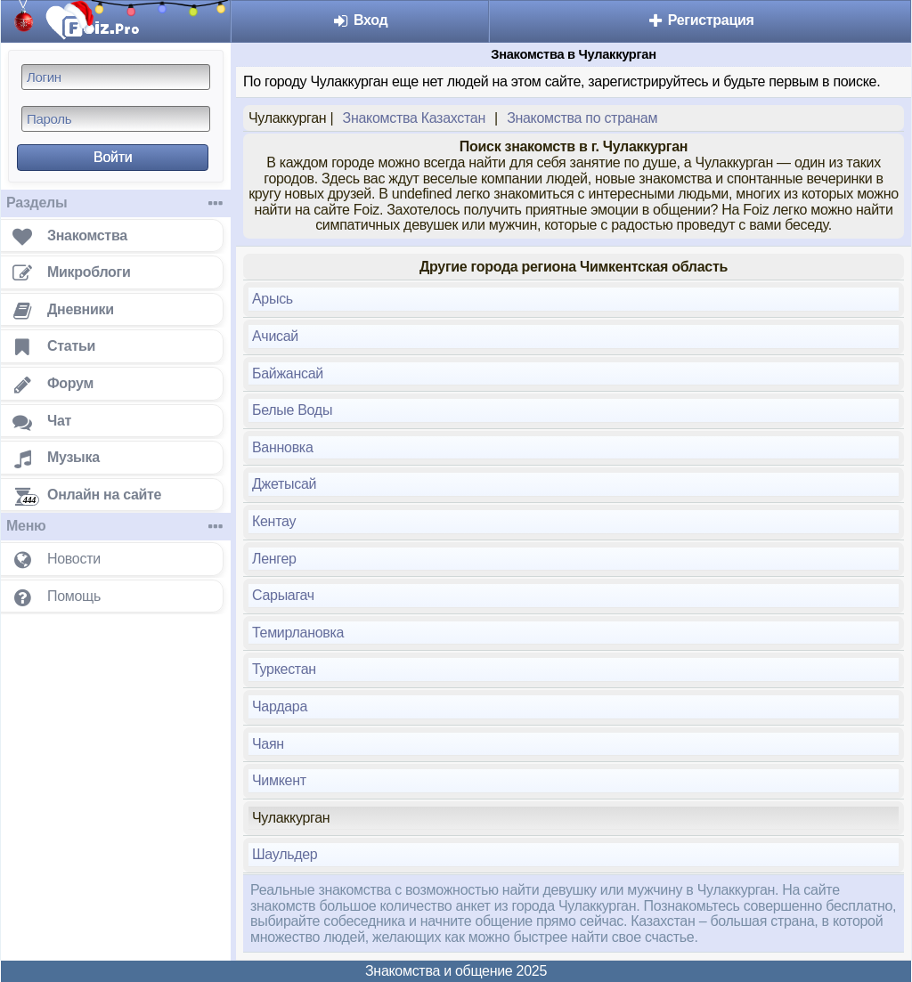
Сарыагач (283, 595)
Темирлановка (298, 632)
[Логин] (115, 77)
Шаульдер (284, 854)
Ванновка (283, 447)
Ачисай (275, 336)
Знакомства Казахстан (414, 118)
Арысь (272, 298)
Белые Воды (292, 410)
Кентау (274, 521)
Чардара (279, 706)
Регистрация (700, 20)
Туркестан (284, 669)
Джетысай (284, 483)
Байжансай (287, 373)
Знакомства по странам (582, 118)
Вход (360, 20)
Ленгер (274, 558)
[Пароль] (115, 119)
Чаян (268, 743)
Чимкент (279, 780)
